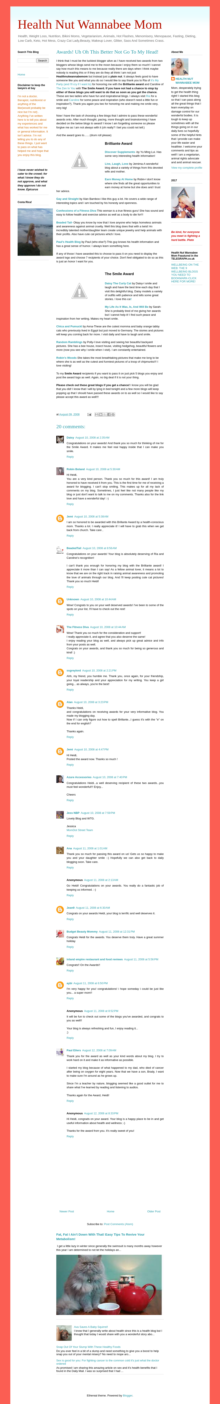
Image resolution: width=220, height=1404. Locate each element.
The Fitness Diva (78, 627)
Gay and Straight (67, 198)
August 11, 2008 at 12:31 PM (117, 931)
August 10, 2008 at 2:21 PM (99, 670)
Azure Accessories (79, 777)
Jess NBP (73, 812)
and (69, 326)
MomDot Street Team (80, 830)
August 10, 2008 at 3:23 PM (91, 702)
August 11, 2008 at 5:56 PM (141, 959)
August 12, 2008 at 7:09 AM (99, 1050)
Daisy (70, 437)
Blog (75, 241)
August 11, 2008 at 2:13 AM (101, 880)
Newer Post (67, 1211)
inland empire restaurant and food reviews (95, 959)
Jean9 (71, 907)
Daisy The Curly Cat (118, 283)
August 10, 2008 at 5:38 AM (91, 516)
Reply (70, 456)
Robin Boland (76, 469)
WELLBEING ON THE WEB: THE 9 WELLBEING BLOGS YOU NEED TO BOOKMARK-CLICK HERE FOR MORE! (185, 273)
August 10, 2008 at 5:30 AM (103, 469)
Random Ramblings (69, 342)
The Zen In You (66, 88)
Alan (70, 702)
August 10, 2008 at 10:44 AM (98, 599)
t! (131, 299)
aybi (69, 983)
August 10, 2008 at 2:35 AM (92, 437)
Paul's (63, 241)
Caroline (74, 100)
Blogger (127, 1395)
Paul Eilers (74, 1050)
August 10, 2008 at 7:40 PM (110, 777)
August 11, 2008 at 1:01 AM (90, 848)
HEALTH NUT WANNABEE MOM (187, 80)
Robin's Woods (66, 357)
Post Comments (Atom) (118, 1224)
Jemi (70, 516)
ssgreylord (74, 670)
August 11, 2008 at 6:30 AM (93, 907)
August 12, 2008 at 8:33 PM (101, 1113)
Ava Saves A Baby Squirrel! (91, 1327)
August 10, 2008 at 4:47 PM (91, 749)
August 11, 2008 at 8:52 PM (101, 1011)
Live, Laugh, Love (116, 163)
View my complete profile (186, 167)
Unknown (73, 599)
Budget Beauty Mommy (82, 931)
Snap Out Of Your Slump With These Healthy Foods (88, 1347)
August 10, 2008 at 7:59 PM (98, 812)
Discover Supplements (120, 152)
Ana (69, 848)
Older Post (153, 1211)
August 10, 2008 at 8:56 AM (99, 548)
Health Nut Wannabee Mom (90, 24)
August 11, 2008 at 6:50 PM (90, 983)
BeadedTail (74, 548)
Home (111, 1211)
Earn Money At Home (119, 179)
